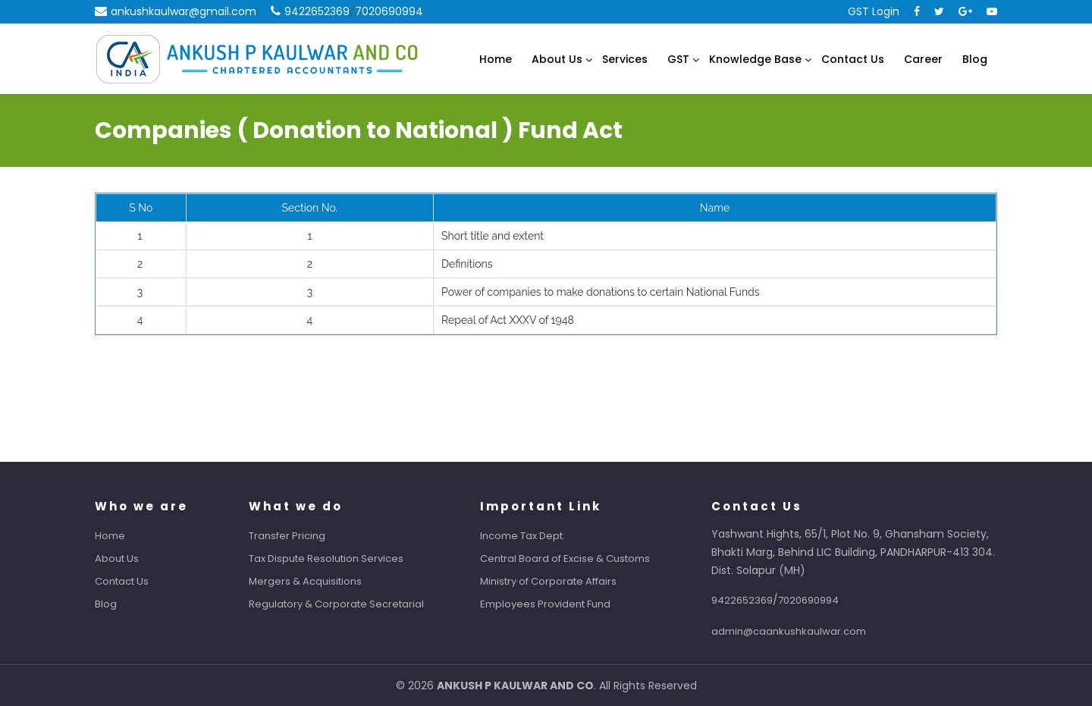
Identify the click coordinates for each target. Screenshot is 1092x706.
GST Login (873, 11)
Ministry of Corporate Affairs (557, 581)
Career (923, 59)
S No (140, 208)
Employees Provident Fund (554, 604)
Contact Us (852, 59)
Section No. (310, 208)
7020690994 (389, 11)
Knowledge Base (755, 59)
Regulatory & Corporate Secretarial (345, 604)
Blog (974, 59)
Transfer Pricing (296, 536)
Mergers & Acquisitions (314, 581)
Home (495, 59)
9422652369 (317, 11)
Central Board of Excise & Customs (574, 558)
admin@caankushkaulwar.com (797, 631)
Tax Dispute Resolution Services (335, 558)
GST (678, 59)
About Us (557, 59)
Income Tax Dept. (531, 536)
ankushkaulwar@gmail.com (183, 11)
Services (625, 59)
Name (715, 208)
